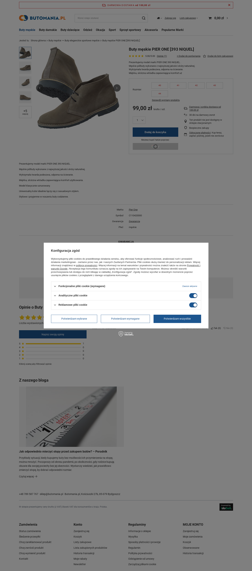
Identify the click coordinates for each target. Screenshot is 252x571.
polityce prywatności (86, 265)
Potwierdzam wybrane (74, 318)
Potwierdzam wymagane (125, 318)
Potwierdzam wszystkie (177, 318)
